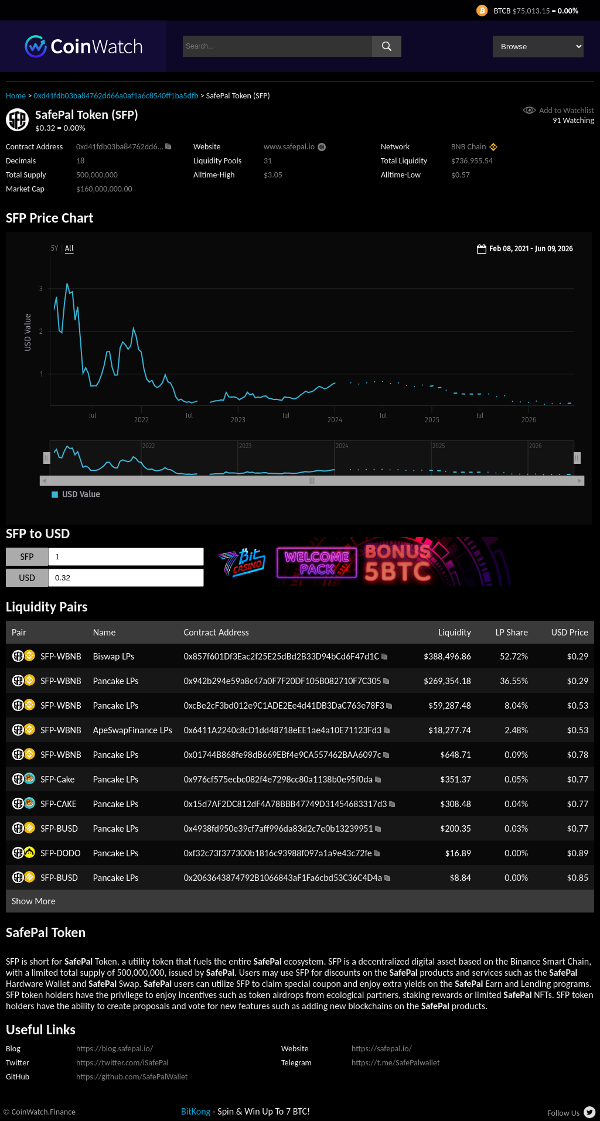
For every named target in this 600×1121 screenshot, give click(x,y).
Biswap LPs (114, 656)
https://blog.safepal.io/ (114, 1049)
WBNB (69, 656)
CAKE (67, 803)
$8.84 (460, 877)
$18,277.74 (449, 730)
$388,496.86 (447, 656)
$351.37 (455, 779)
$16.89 (458, 853)
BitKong (195, 1111)
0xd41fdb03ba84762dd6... (119, 147)
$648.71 (455, 754)
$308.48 (455, 803)
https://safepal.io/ (382, 1049)
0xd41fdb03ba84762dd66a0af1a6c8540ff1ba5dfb (116, 96)
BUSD (67, 828)
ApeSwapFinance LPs (132, 730)
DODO (69, 853)
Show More (34, 901)
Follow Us (563, 1113)
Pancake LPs (116, 680)
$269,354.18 (447, 680)
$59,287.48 (449, 705)
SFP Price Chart (50, 217)
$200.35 (455, 828)
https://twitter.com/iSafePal (122, 1063)
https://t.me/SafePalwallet (396, 1063)
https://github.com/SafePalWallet (132, 1077)
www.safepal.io (289, 147)
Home (16, 96)
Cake (66, 779)
